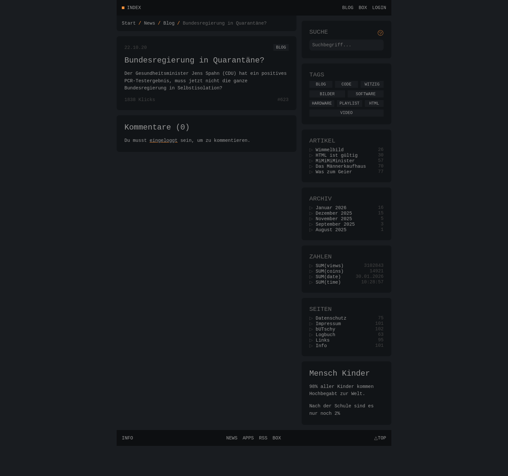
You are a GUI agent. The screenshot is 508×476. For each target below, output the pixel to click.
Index (134, 8)
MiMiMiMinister (337, 172)
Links (325, 367)
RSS (262, 468)
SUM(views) (332, 285)
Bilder (327, 100)
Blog (347, 8)
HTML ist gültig (339, 166)
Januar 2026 (333, 223)
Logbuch (327, 360)
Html (374, 110)
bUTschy (327, 354)
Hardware (322, 110)
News (149, 25)
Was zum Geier (336, 184)
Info (323, 373)
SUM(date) (330, 298)
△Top (379, 468)
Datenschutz (333, 342)
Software (365, 100)
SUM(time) (330, 304)
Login (379, 8)
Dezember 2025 (336, 229)
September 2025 (337, 241)
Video (346, 120)
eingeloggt (164, 148)
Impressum (330, 348)
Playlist (349, 110)
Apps (247, 468)
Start (129, 25)
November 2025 (336, 235)
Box (363, 8)
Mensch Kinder (339, 402)
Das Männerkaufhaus (343, 178)
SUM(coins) (332, 292)
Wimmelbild (332, 160)
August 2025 (333, 247)
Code (346, 89)
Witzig (371, 89)
